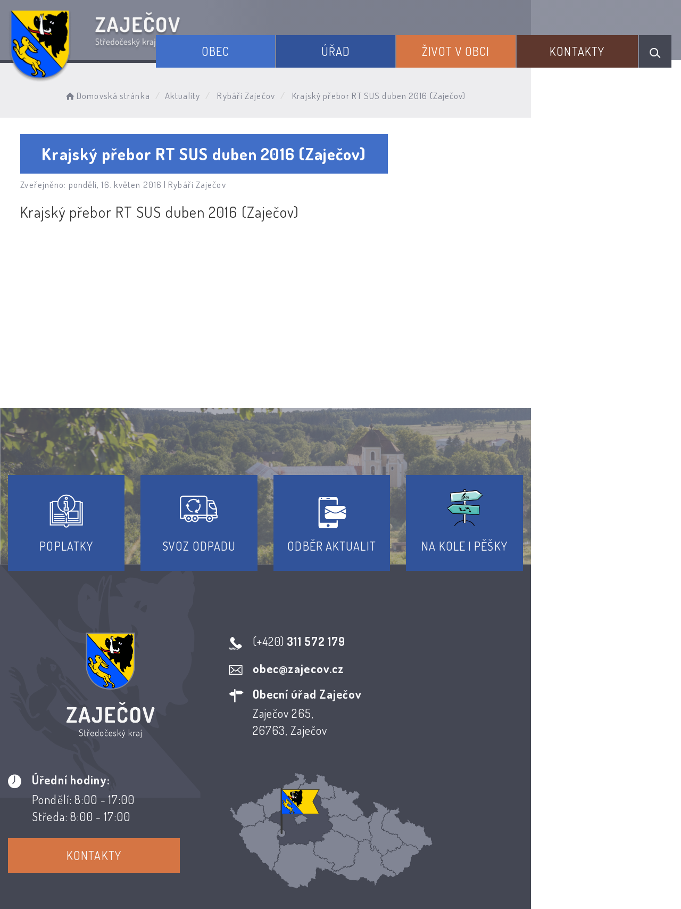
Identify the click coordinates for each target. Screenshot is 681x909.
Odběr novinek (380, 812)
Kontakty (584, 46)
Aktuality (196, 93)
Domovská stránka (120, 93)
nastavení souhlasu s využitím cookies (579, 882)
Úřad (366, 46)
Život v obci (475, 46)
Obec (258, 46)
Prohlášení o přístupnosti (263, 812)
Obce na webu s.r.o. (510, 864)
